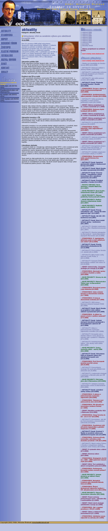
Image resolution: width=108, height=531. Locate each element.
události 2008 (87, 32)
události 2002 (87, 42)
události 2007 (87, 34)
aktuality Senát (87, 45)
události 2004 (87, 39)
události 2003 (87, 40)
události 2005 (87, 37)
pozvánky (85, 44)
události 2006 (87, 35)
